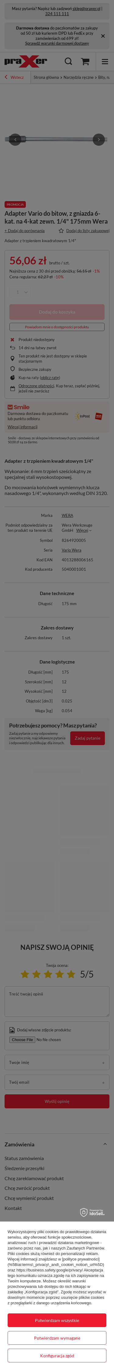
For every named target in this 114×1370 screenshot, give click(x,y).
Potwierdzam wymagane (57, 1337)
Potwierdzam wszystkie (57, 1320)
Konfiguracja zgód (57, 1355)
